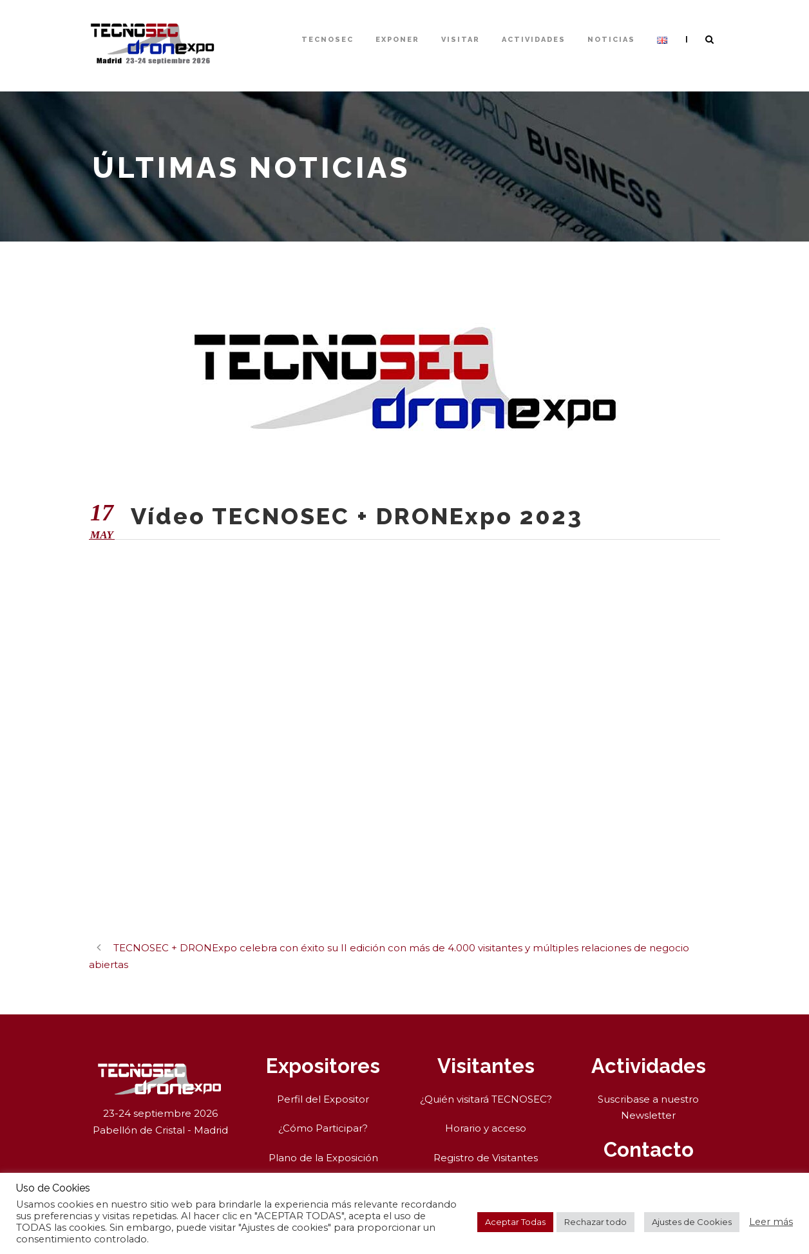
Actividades (534, 39)
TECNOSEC (327, 39)
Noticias (611, 39)
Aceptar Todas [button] (515, 1222)
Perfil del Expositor (323, 1099)
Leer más (771, 1222)
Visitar (460, 39)
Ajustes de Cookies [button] (692, 1222)
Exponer (397, 39)
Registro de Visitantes (485, 1158)
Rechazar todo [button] (595, 1222)
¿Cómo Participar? (323, 1128)
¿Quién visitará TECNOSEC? (486, 1099)
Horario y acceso (485, 1128)
